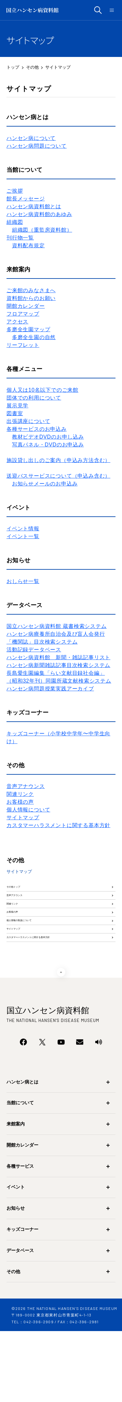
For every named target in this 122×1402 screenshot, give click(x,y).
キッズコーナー (22, 1300)
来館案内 (16, 1194)
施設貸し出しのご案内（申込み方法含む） (58, 460)
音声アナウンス (26, 786)
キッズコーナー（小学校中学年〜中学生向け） (58, 737)
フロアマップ (23, 314)
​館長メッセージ (26, 198)
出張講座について (28, 421)
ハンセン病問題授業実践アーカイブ (50, 688)
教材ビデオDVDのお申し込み (48, 437)
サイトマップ (23, 817)
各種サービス (20, 1237)
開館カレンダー (26, 306)
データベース (20, 1321)
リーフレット (23, 345)
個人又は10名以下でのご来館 (42, 390)
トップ (13, 67)
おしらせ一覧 (23, 581)
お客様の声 (20, 802)
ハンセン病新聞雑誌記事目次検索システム (58, 665)
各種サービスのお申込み (37, 429)
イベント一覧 (23, 536)
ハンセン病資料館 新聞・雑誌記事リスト (58, 657)
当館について (20, 1173)
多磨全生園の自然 (34, 337)
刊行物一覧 (20, 237)
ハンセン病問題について (37, 146)
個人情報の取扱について (35, 966)
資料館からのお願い (31, 298)
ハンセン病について (31, 138)
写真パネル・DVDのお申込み (48, 444)
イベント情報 (23, 528)
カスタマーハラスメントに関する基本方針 (58, 825)
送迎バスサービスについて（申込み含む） (58, 476)
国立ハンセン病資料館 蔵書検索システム (57, 626)
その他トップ (22, 892)
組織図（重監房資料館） (42, 230)
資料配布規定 (28, 245)
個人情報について (28, 809)
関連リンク (20, 794)
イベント (16, 1257)
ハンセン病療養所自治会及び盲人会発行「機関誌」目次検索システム (56, 638)
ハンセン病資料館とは (34, 206)
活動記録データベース (34, 649)
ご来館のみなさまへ (31, 290)
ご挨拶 (15, 191)
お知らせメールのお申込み (45, 483)
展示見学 (17, 405)
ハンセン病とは (22, 1152)
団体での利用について (34, 398)
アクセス (17, 321)
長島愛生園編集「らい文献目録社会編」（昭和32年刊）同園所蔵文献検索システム (59, 677)
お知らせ (16, 1279)
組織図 (15, 222)
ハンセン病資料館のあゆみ (39, 214)
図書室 (15, 413)
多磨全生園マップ (28, 329)
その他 (32, 67)
